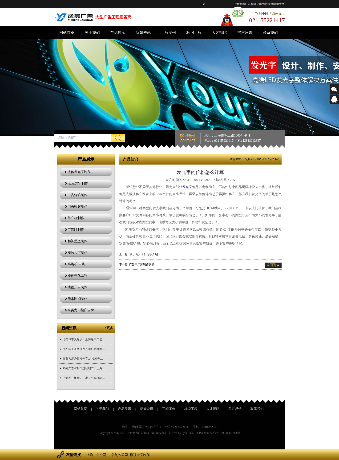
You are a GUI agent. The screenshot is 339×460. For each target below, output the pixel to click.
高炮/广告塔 (76, 264)
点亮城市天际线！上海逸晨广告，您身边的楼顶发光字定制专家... (84, 339)
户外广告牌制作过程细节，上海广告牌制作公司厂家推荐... (84, 368)
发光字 (187, 187)
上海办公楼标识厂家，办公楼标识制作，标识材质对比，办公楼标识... (84, 378)
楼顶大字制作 (77, 252)
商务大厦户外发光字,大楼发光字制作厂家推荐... (84, 358)
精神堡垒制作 (77, 241)
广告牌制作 (76, 229)
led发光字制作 (78, 183)
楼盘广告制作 (77, 287)
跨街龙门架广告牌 (81, 310)
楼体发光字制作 (79, 172)
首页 (247, 159)
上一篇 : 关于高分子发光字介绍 (138, 254)
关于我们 (92, 33)
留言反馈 (244, 33)
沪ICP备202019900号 (228, 433)
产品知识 (273, 159)
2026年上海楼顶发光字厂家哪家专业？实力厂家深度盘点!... (84, 349)
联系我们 (270, 33)
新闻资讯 (143, 33)
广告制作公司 (118, 455)
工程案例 (168, 33)
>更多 (109, 328)
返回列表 (273, 265)
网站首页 (66, 33)
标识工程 (194, 33)
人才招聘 (219, 33)
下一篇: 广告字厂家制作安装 (136, 264)
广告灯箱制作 (77, 195)
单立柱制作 (76, 218)
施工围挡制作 (77, 298)
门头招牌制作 (77, 206)
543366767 (334, 103)
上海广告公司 (96, 455)
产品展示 (117, 33)
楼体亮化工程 (77, 275)
